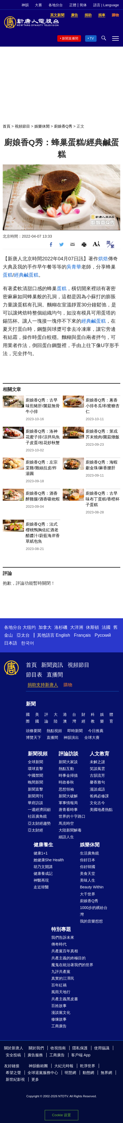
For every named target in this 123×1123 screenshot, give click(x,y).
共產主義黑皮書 (64, 999)
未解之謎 (97, 762)
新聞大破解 (68, 796)
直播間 (55, 675)
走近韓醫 (41, 887)
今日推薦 (95, 731)
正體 (72, 5)
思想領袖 (66, 789)
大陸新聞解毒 (70, 830)
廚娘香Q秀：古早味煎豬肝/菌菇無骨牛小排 (42, 406)
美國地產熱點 (101, 809)
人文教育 (99, 753)
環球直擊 (35, 768)
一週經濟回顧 (39, 809)
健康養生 (43, 844)
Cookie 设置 (61, 1115)
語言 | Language (106, 5)
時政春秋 (66, 782)
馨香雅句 (97, 782)
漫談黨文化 (60, 1012)
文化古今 (97, 803)
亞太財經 (35, 830)
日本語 (10, 643)
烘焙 (103, 258)
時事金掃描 (68, 775)
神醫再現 (41, 880)
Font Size (96, 243)
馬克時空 (66, 823)
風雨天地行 (60, 992)
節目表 (34, 675)
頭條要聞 (33, 731)
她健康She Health (49, 860)
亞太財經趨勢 (39, 823)
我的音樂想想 (91, 921)
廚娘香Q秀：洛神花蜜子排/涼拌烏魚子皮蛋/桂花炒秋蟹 (42, 437)
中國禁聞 (35, 775)
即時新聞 (75, 731)
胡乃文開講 (43, 867)
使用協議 (101, 1048)
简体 (83, 5)
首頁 (6, 126)
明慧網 (70, 1072)
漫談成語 (97, 789)
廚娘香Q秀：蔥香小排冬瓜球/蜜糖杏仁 (102, 406)
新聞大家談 (68, 762)
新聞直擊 (35, 789)
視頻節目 (22, 126)
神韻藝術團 (38, 1066)
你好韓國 (87, 867)
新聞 (31, 704)
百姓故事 (59, 1006)
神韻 (25, 5)
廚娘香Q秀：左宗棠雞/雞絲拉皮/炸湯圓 (42, 468)
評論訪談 (68, 753)
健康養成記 (43, 873)
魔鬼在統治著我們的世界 (72, 965)
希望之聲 (13, 1072)
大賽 (38, 5)
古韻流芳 (97, 775)
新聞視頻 (37, 753)
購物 (68, 684)
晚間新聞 (35, 782)
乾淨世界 (87, 1066)
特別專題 (61, 929)
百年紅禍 (59, 985)
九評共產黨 (60, 971)
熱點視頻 (54, 731)
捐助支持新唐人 (43, 684)
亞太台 (23, 635)
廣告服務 (35, 1055)
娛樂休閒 (42, 126)
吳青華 (74, 267)
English (63, 635)
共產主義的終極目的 (68, 958)
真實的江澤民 (62, 978)
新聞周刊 (35, 796)
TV (92, 38)
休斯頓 (92, 627)
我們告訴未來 (62, 937)
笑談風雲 (97, 768)
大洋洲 (76, 627)
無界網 (106, 1072)
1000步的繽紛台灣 (93, 911)
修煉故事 (59, 1019)
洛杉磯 (60, 627)
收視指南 (58, 1048)
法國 (106, 627)
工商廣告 (59, 1026)
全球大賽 (92, 737)
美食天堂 (87, 873)
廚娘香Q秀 (63, 126)
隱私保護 (80, 1048)
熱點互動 (66, 768)
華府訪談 (35, 803)
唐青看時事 (68, 809)
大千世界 (87, 894)
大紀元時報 (63, 1066)
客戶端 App (81, 1055)
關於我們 (36, 1048)
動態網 (88, 1072)
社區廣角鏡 (37, 816)
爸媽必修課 (99, 796)
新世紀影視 (15, 1079)
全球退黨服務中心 (43, 1072)
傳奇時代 (59, 944)
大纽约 (29, 627)
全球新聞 (35, 762)
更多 (35, 1079)
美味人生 (87, 880)
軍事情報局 (68, 803)
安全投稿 (13, 1055)
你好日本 (87, 860)
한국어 (27, 643)
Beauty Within (91, 887)
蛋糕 (8, 275)
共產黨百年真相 (64, 951)
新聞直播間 (70, 38)
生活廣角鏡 (89, 853)
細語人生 (66, 837)
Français (82, 635)
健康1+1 (41, 853)
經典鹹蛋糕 (26, 275)
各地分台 (56, 5)
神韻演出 (71, 737)
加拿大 (45, 627)
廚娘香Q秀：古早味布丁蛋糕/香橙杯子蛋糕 (102, 499)
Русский (103, 635)
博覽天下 (33, 737)
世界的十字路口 (72, 816)
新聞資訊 (52, 665)
